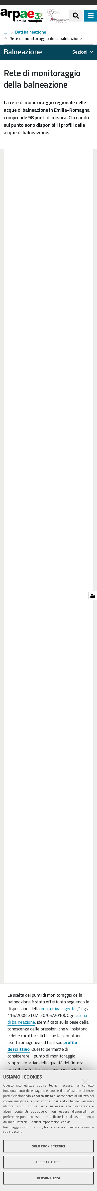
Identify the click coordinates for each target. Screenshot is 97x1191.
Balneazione (5, 32)
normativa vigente (58, 1008)
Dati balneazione (30, 32)
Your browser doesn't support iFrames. (48, 566)
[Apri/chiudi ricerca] (76, 15)
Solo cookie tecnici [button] (48, 1146)
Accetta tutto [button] (48, 1161)
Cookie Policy (12, 1132)
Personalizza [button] (48, 1177)
